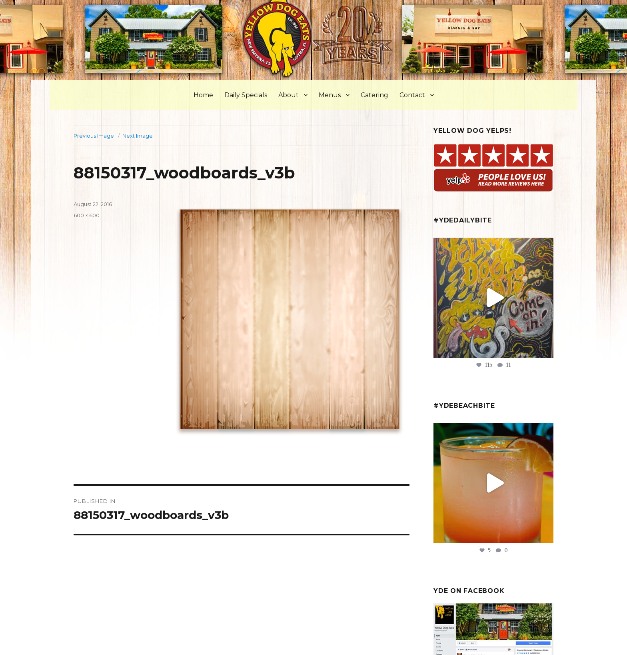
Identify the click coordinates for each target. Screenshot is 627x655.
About (288, 95)
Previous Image (94, 135)
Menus (330, 95)
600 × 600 (87, 215)
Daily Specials (245, 95)
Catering (374, 95)
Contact (412, 95)
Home (203, 95)
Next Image (137, 135)
